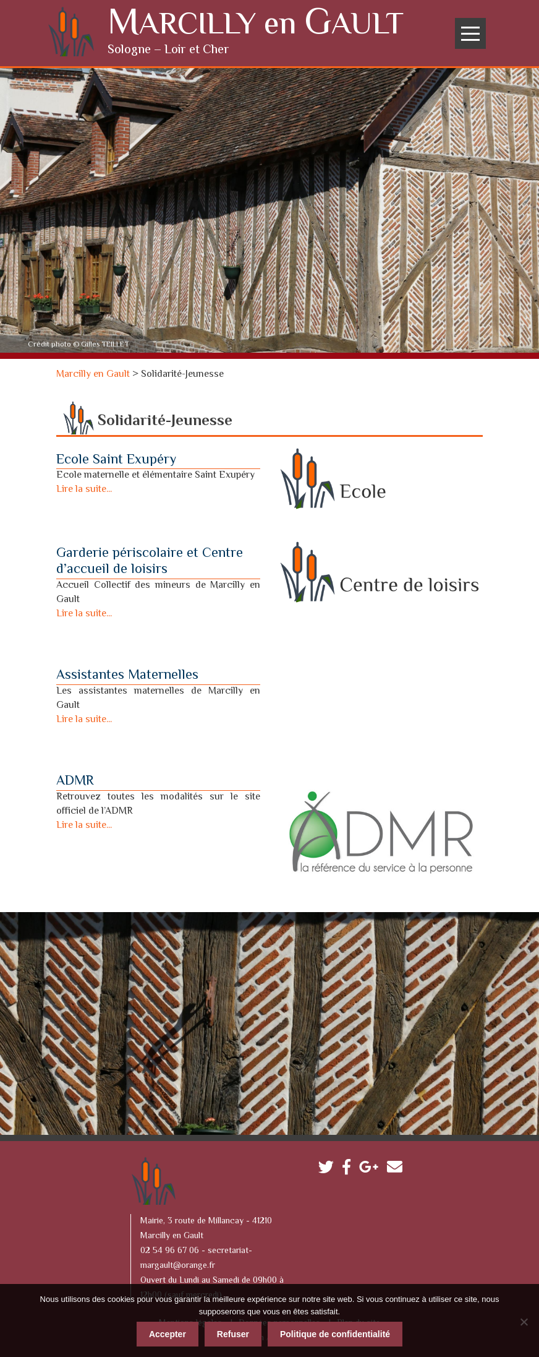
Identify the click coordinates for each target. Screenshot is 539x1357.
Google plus (371, 1168)
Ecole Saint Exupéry (116, 458)
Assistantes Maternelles (127, 673)
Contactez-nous (398, 1168)
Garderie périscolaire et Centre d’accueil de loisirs (149, 560)
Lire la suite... (84, 488)
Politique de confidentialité (335, 1332)
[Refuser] (523, 1320)
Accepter (167, 1332)
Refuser (233, 1332)
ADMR (75, 779)
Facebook (349, 1168)
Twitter (329, 1168)
